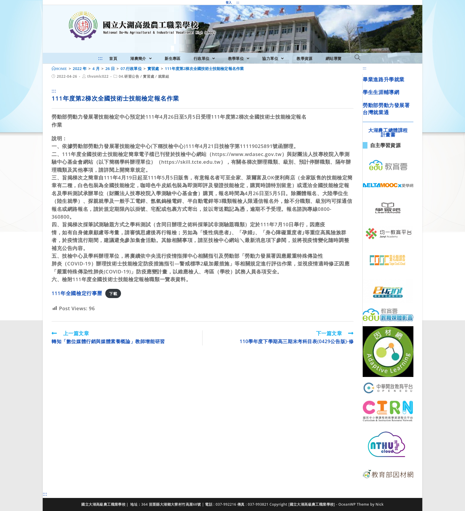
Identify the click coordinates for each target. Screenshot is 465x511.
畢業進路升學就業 (384, 79)
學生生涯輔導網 (381, 92)
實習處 (148, 76)
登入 (229, 2)
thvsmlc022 (98, 76)
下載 (113, 293)
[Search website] (357, 58)
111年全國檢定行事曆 (77, 293)
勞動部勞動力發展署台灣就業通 (386, 109)
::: (237, 2)
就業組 (163, 76)
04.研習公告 (129, 76)
